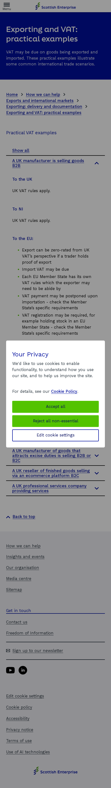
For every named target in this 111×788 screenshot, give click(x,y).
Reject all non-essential (55, 421)
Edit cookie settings (56, 435)
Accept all (55, 406)
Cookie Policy (64, 391)
